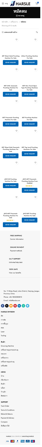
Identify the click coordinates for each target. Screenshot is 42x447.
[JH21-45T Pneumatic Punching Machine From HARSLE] (30, 168)
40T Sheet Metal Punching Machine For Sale (11, 57)
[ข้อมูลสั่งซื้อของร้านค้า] (37, 32)
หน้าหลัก (5, 22)
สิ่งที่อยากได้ (5, 426)
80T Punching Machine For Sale (29, 119)
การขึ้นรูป (4, 324)
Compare (4, 422)
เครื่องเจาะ (14, 22)
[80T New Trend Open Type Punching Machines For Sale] (30, 75)
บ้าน (2, 376)
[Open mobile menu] (5, 3)
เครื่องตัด (4, 366)
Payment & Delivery (7, 418)
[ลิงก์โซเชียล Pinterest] (15, 306)
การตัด (3, 320)
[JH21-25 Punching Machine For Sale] (11, 168)
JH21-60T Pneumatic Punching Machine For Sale (10, 216)
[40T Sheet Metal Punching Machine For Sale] (11, 45)
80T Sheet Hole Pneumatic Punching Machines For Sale (11, 149)
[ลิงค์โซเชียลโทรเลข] (27, 306)
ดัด (2, 316)
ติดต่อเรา (4, 396)
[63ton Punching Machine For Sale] (30, 45)
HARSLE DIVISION (8, 312)
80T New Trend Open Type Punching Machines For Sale (29, 88)
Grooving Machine (7, 346)
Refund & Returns (7, 414)
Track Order (5, 406)
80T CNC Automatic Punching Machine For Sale (10, 88)
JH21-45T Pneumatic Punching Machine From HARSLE (30, 181)
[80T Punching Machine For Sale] (30, 107)
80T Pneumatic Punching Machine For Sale (10, 119)
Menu (3, 372)
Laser (2, 331)
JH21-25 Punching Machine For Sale (11, 180)
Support (4, 402)
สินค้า (3, 342)
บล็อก (3, 388)
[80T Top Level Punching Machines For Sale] (30, 137)
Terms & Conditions (7, 410)
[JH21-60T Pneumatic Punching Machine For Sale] (11, 203)
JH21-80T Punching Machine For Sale (29, 215)
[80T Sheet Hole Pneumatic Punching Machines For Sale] (11, 137)
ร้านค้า (3, 392)
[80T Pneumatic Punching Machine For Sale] (11, 107)
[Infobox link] (20, 238)
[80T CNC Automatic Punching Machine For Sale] (11, 75)
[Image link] (11, 285)
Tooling (3, 335)
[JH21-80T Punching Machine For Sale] (30, 203)
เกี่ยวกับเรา (5, 380)
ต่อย (2, 328)
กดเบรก (3, 354)
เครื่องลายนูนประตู (7, 361)
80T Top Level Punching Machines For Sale (30, 148)
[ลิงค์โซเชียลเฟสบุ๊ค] (2, 306)
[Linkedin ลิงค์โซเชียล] (19, 306)
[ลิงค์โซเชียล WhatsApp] (23, 306)
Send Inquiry (10, 62)
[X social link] (7, 306)
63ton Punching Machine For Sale (29, 57)
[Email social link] (11, 306)
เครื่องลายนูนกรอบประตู (9, 350)
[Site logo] (20, 3)
